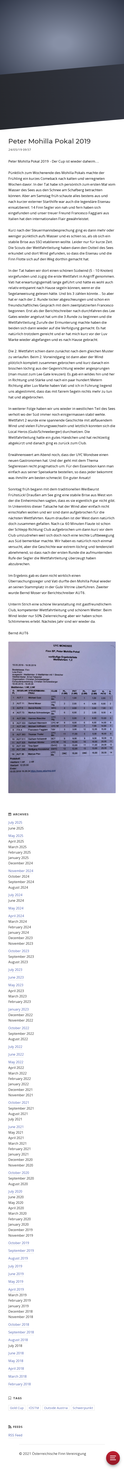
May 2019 (15, 1281)
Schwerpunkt (83, 1408)
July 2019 (15, 1266)
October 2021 (18, 1102)
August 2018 (18, 1340)
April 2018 (16, 1368)
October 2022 (18, 1028)
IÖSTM (34, 1408)
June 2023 (16, 977)
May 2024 (15, 908)
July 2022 (15, 1046)
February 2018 (19, 1384)
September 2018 (21, 1332)
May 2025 (15, 835)
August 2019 (18, 1258)
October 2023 (18, 951)
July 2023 (15, 969)
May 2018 (15, 1361)
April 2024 (16, 916)
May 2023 (15, 985)
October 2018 (18, 1324)
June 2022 (16, 1054)
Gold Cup (17, 1408)
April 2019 (16, 1289)
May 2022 (15, 1062)
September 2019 (21, 1250)
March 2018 (17, 1376)
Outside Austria (56, 1408)
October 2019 (18, 1243)
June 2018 (16, 1353)
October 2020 (18, 1172)
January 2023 (18, 1009)
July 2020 (15, 1191)
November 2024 (20, 871)
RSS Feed (15, 1435)
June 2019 (16, 1274)
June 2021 (16, 1127)
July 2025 (15, 822)
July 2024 (15, 895)
